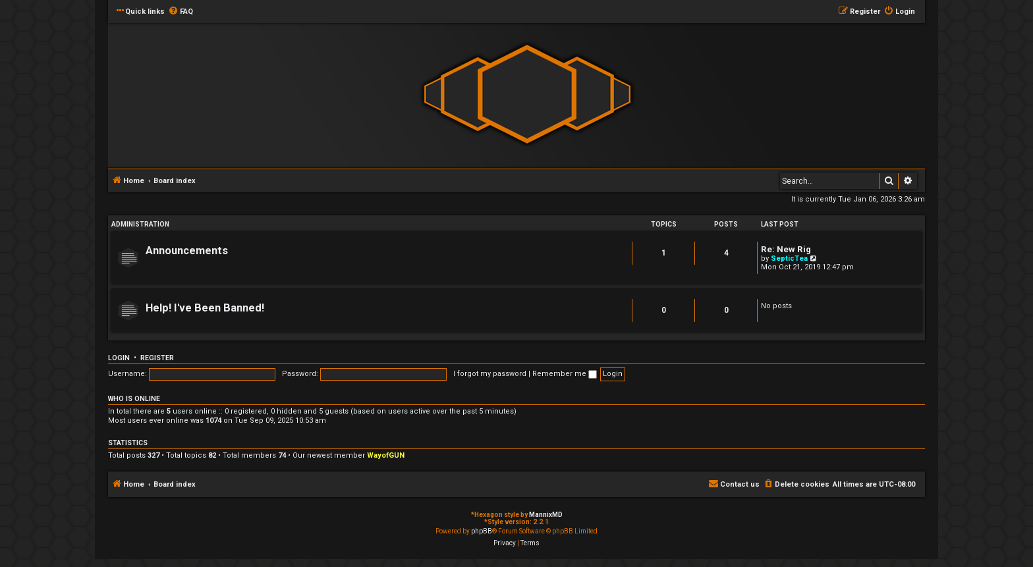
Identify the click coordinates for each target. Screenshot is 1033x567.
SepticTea (789, 258)
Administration (140, 224)
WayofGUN (386, 455)
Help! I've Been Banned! (205, 308)
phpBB (481, 531)
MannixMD (546, 514)
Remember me (564, 373)
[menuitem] (180, 12)
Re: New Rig (786, 249)
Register (157, 358)
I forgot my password (489, 373)
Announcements (187, 250)
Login (119, 358)
